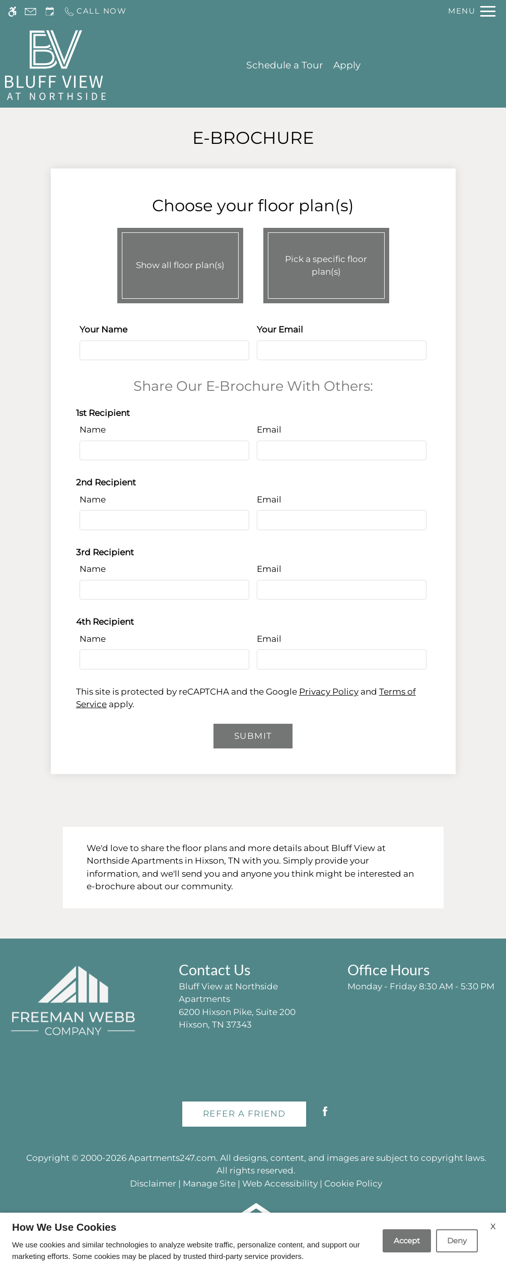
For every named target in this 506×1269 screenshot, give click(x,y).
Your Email (280, 329)
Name (93, 430)
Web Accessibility (280, 1183)
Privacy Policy (328, 692)
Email (269, 430)
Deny (457, 1240)
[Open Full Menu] (472, 11)
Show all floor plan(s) (180, 263)
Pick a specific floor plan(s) (326, 263)
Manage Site (209, 1183)
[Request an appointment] (50, 11)
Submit (253, 736)
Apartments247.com (172, 1158)
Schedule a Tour (284, 65)
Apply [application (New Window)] (346, 65)
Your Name (103, 329)
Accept (407, 1240)
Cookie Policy (353, 1183)
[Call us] (95, 11)
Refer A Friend (244, 1114)
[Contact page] (30, 11)
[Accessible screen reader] (12, 11)
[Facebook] (325, 1115)
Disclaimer (153, 1183)
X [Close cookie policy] (493, 1226)
